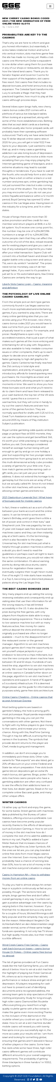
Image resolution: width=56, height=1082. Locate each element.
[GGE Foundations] (11, 6)
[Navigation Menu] (50, 6)
